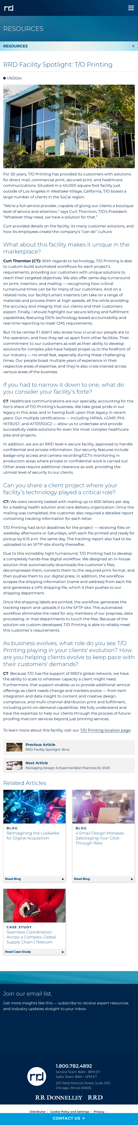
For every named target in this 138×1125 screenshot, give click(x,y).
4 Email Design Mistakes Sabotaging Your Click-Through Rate (100, 838)
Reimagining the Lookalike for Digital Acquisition (33, 835)
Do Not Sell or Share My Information (49, 1095)
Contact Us (66, 1118)
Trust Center (89, 1095)
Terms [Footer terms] (107, 1095)
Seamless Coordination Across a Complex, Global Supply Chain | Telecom (31, 916)
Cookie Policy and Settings (69, 1091)
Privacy (99, 1091)
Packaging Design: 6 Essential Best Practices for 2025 (69, 765)
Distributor (38, 1091)
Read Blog (35, 857)
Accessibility (69, 1100)
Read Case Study (35, 930)
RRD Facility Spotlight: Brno (69, 747)
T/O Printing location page (105, 730)
